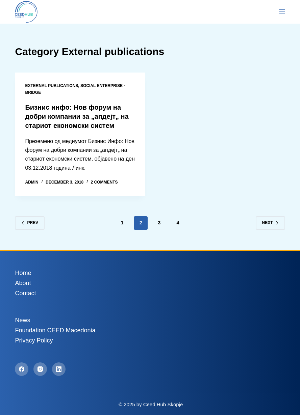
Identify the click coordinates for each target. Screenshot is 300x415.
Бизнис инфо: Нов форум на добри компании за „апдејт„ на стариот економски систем (77, 116)
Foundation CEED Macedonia (55, 329)
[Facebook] (21, 368)
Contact (25, 292)
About (23, 282)
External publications (51, 85)
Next (270, 221)
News (22, 319)
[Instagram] (40, 368)
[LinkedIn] (59, 368)
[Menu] (282, 12)
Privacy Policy (34, 339)
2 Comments (104, 181)
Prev (29, 221)
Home (23, 272)
